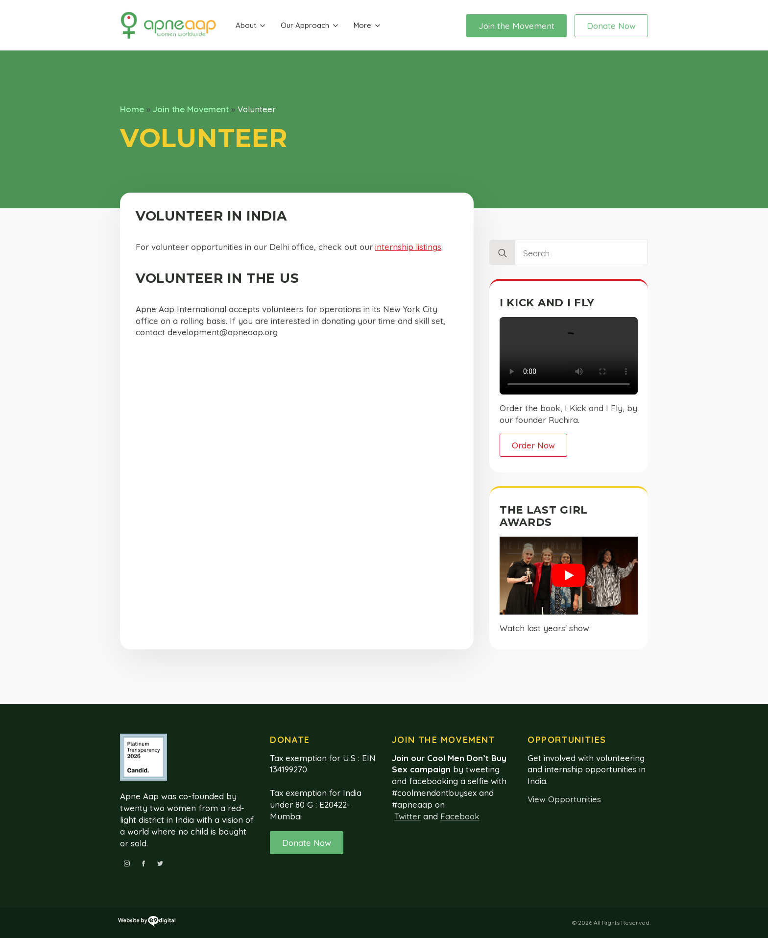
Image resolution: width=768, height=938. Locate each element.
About (246, 25)
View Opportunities (564, 799)
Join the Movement (191, 109)
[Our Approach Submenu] (335, 25)
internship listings (408, 247)
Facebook (460, 816)
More (362, 25)
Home (132, 109)
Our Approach (305, 25)
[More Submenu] (377, 25)
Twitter (407, 816)
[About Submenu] (262, 25)
